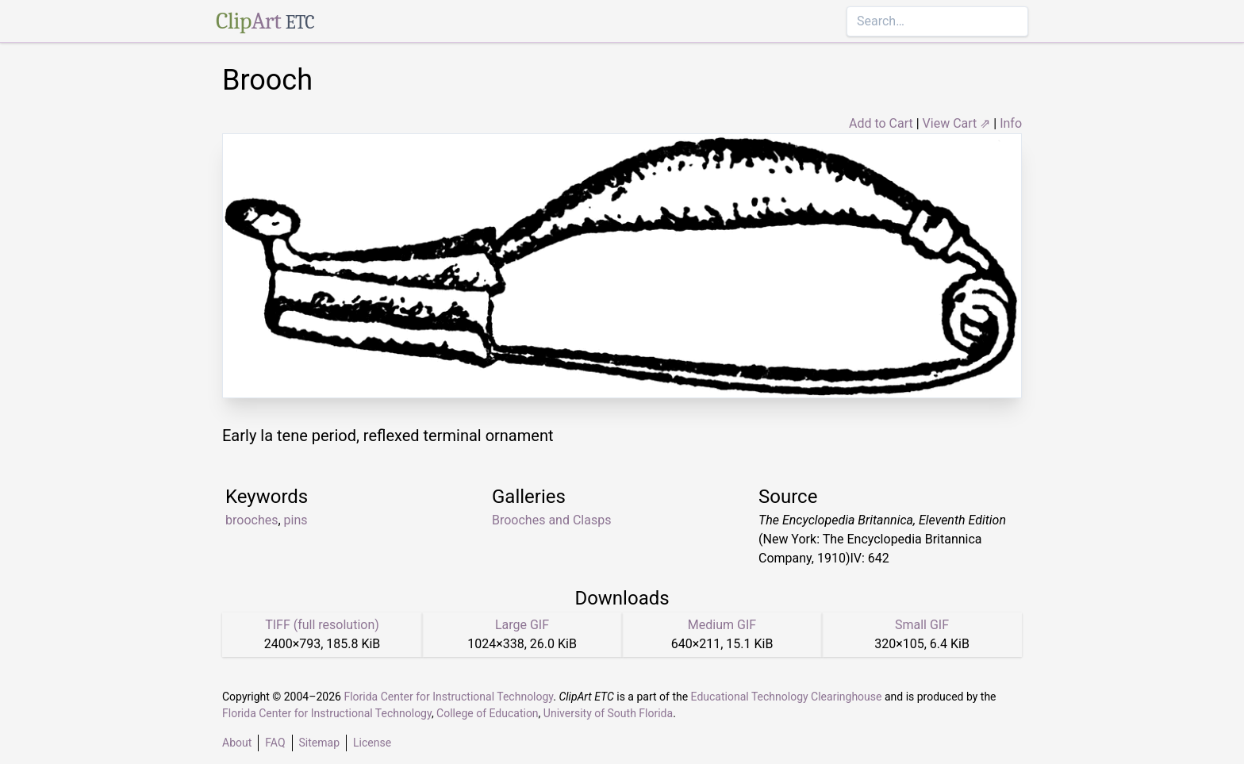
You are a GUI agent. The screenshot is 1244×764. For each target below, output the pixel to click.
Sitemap (319, 742)
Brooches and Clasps (551, 520)
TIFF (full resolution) (322, 624)
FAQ (275, 742)
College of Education (487, 713)
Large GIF (522, 624)
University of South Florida (608, 713)
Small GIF (922, 624)
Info (1011, 123)
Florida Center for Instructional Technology (448, 696)
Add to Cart (881, 123)
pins (296, 520)
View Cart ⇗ (957, 123)
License (372, 742)
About (236, 742)
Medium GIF (722, 624)
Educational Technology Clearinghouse (786, 696)
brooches (251, 520)
